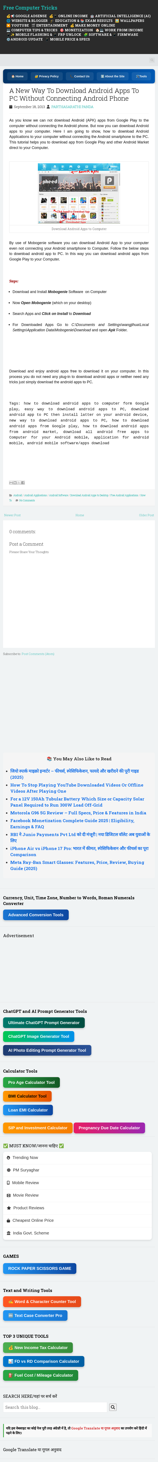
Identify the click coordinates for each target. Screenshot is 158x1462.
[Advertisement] (57, 270)
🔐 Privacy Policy (47, 76)
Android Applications (35, 495)
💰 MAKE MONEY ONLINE (92, 25)
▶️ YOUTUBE (17, 25)
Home (80, 515)
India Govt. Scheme (28, 1233)
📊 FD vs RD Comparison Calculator (43, 1361)
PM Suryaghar (23, 1170)
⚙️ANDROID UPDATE (24, 39)
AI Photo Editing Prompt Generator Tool (47, 1050)
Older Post (146, 515)
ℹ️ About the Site (112, 76)
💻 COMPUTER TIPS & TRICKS (31, 30)
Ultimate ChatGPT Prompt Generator (44, 1022)
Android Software (58, 495)
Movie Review (22, 1195)
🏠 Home (17, 76)
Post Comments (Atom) (38, 654)
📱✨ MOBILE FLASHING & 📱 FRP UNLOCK (43, 34)
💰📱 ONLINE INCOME (68, 16)
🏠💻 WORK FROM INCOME (119, 30)
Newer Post (12, 515)
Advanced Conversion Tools (36, 915)
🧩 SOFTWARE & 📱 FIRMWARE (111, 34)
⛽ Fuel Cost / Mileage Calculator (40, 1375)
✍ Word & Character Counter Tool (42, 1301)
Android (17, 495)
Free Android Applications (124, 495)
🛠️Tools (141, 76)
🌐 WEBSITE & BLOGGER (27, 20)
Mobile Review (23, 1182)
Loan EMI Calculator (28, 1110)
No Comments (27, 500)
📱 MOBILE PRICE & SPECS (67, 39)
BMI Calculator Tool (27, 1096)
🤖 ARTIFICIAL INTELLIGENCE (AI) (120, 16)
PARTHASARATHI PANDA (72, 106)
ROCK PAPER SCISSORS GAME (39, 1268)
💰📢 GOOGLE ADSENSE (26, 16)
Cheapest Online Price (30, 1220)
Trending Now (22, 1157)
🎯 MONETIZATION (76, 30)
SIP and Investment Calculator (37, 1128)
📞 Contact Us (79, 76)
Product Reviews (25, 1208)
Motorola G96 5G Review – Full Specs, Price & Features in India (78, 813)
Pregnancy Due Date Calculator (109, 1128)
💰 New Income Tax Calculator (38, 1347)
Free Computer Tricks (30, 7)
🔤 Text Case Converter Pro (35, 1315)
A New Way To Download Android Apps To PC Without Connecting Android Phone (74, 94)
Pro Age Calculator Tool (31, 1082)
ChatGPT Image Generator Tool (38, 1036)
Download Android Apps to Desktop (89, 495)
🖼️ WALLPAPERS (129, 20)
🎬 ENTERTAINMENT (49, 25)
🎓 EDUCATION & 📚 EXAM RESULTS (81, 20)
